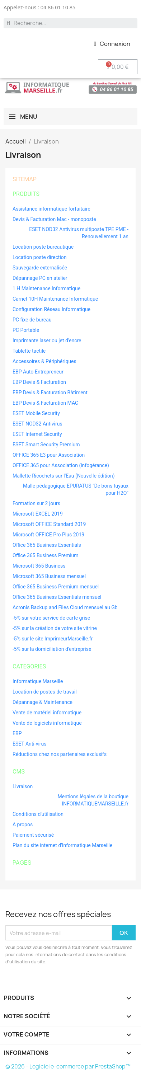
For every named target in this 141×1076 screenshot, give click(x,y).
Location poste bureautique (43, 247)
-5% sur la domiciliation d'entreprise (52, 649)
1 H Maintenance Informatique (46, 288)
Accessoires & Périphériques (44, 361)
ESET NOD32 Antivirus (37, 424)
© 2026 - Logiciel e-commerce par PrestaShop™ (68, 1066)
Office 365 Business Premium (46, 555)
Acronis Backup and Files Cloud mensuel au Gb (65, 607)
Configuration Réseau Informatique (51, 309)
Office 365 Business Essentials (47, 545)
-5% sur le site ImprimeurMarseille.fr (53, 639)
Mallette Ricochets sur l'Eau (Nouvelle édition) (64, 476)
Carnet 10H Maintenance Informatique (55, 299)
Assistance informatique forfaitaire (51, 209)
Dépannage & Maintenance (42, 702)
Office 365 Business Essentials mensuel (57, 597)
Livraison (23, 786)
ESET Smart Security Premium (46, 444)
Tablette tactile (29, 351)
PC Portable (26, 330)
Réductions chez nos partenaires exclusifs (60, 754)
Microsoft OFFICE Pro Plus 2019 (48, 534)
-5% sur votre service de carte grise (51, 618)
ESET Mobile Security (36, 413)
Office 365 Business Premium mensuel (56, 586)
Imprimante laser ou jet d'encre (47, 340)
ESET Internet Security (37, 434)
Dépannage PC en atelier (40, 278)
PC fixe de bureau (32, 320)
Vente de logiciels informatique (47, 723)
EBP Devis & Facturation (39, 382)
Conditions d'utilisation (38, 814)
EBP (17, 733)
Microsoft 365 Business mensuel (49, 576)
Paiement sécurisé (33, 835)
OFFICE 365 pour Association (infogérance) (61, 465)
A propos (23, 824)
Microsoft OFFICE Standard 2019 (49, 524)
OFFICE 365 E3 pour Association (49, 455)
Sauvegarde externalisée (40, 268)
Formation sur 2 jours (36, 503)
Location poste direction (40, 257)
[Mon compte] (112, 44)
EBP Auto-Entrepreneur (38, 372)
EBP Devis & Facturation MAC (45, 403)
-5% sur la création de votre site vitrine (55, 628)
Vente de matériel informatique (47, 712)
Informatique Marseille (38, 681)
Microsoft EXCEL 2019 (38, 514)
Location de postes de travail (45, 692)
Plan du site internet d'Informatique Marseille (62, 845)
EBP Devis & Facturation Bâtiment (50, 392)
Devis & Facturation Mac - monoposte (54, 219)
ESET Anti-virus (30, 744)
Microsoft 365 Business (39, 566)
